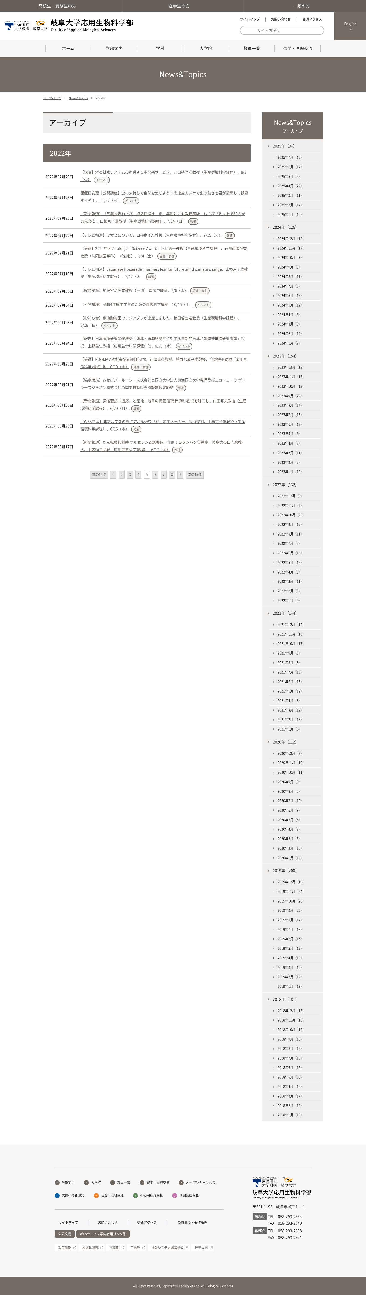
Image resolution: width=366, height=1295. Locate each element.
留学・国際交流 (298, 48)
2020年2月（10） (291, 848)
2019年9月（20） (291, 910)
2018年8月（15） (291, 1048)
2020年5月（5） (290, 819)
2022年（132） (286, 484)
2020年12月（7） (291, 753)
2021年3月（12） (291, 710)
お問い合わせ (281, 19)
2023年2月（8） (290, 462)
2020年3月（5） (290, 838)
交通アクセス (312, 19)
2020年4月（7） (290, 829)
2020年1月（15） (291, 857)
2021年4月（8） (290, 700)
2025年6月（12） (291, 166)
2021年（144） (286, 613)
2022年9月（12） (291, 524)
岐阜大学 (201, 1247)
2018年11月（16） (292, 1019)
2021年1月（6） (290, 729)
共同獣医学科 (189, 1195)
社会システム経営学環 (167, 1247)
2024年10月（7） (291, 257)
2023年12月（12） (292, 367)
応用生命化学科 (73, 1195)
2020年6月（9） (290, 810)
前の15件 (99, 474)
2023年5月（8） (290, 433)
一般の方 (305, 6)
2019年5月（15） (291, 948)
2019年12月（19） (292, 881)
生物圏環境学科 (151, 1195)
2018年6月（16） (291, 1067)
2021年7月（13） (291, 672)
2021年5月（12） (291, 690)
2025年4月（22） (291, 185)
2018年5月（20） (291, 1077)
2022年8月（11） (291, 533)
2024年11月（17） (292, 248)
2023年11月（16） (292, 376)
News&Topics (78, 98)
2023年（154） (286, 356)
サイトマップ (250, 19)
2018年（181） (286, 999)
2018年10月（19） (292, 1029)
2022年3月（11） (291, 581)
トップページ (52, 98)
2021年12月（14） (292, 624)
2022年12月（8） (291, 495)
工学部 (135, 1247)
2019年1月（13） (291, 986)
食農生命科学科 (112, 1195)
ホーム (68, 48)
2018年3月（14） (291, 1096)
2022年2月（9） (290, 590)
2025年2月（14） (291, 204)
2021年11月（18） (292, 634)
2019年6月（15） (291, 938)
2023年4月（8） (290, 443)
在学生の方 (183, 6)
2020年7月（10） (291, 800)
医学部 (114, 1247)
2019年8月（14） (291, 919)
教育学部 (64, 1247)
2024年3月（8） (290, 323)
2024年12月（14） (292, 238)
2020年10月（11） (292, 772)
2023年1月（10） (291, 471)
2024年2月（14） (291, 333)
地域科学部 (90, 1247)
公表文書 (64, 1233)
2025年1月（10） (291, 214)
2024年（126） (286, 227)
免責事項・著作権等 (192, 1222)
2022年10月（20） (292, 514)
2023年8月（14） (291, 405)
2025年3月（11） (291, 195)
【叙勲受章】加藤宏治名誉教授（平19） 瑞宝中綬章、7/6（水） (134, 290)
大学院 (206, 48)
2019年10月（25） (292, 900)
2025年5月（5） (290, 176)
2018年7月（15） (291, 1057)
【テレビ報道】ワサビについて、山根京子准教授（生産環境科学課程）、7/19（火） (151, 235)
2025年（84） (285, 146)
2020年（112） (286, 742)
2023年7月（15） (291, 414)
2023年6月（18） (291, 424)
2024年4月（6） (290, 314)
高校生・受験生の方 (61, 6)
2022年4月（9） (290, 571)
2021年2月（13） (291, 719)
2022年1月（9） (290, 600)
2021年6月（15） (291, 681)
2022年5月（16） (291, 562)
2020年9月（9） (290, 781)
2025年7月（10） (291, 157)
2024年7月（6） (290, 286)
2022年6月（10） (291, 552)
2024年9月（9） (290, 267)
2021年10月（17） (292, 643)
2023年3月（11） (291, 452)
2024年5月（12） (291, 305)
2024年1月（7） (290, 343)
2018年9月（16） (291, 1039)
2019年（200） (286, 870)
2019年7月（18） (291, 929)
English (350, 23)
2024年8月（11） (291, 276)
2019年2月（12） (291, 976)
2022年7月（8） (290, 543)
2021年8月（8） (290, 662)
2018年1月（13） (291, 1114)
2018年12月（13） (292, 1010)
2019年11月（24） (292, 891)
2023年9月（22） (291, 395)
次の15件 (194, 474)
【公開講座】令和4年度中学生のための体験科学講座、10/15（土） (136, 304)
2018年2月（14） (291, 1105)
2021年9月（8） (290, 652)
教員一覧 (251, 48)
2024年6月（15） (291, 295)
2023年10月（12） (292, 386)
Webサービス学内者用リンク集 (103, 1233)
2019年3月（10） (291, 967)
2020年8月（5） (290, 791)
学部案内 (114, 48)
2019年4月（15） (291, 957)
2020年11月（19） (292, 762)
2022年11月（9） (291, 505)
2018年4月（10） (291, 1086)
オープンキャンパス (200, 1182)
